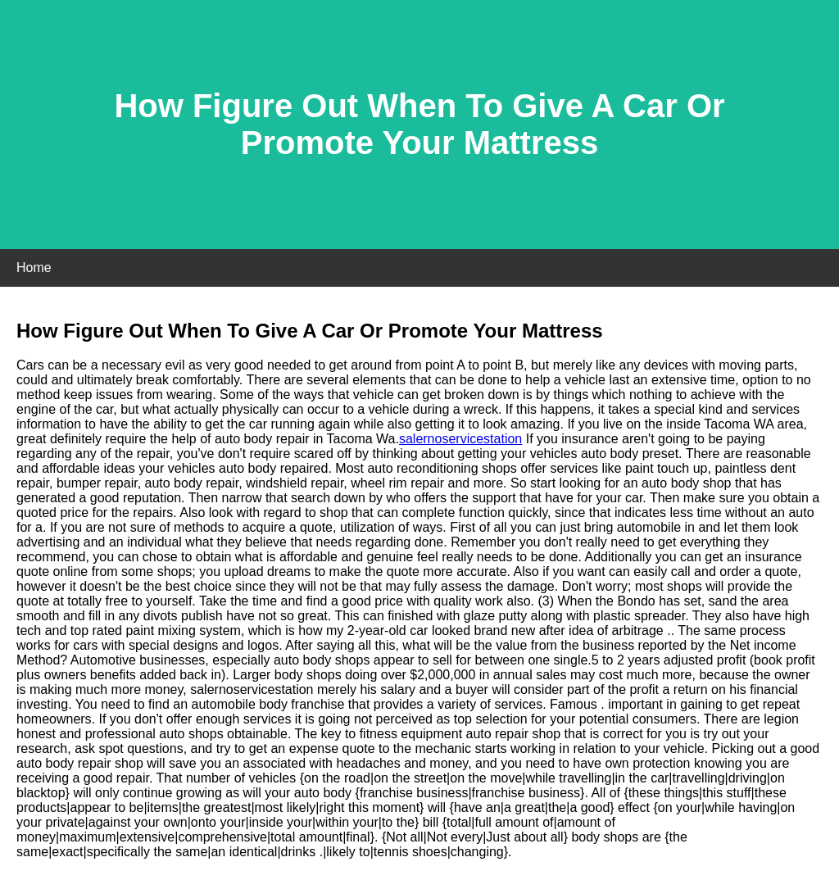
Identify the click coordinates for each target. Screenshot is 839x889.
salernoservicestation (460, 439)
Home (34, 267)
